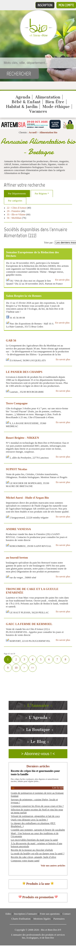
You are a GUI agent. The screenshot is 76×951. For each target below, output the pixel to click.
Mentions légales (42, 918)
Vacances (38, 111)
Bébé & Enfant (26, 101)
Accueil (33, 132)
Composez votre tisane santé (25, 860)
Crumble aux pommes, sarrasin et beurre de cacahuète (38, 829)
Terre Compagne (17, 403)
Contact (67, 913)
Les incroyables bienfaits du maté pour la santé (34, 840)
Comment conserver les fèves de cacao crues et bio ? (37, 806)
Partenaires (59, 918)
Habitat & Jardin (22, 106)
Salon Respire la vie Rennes (24, 295)
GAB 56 (11, 340)
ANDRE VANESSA (18, 529)
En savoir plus (62, 279)
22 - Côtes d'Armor (16, 207)
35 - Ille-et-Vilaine (16, 214)
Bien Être (54, 101)
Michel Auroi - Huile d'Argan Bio (27, 497)
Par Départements (17, 193)
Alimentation (47, 97)
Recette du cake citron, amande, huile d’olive (33, 857)
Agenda (22, 97)
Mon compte (66, 5)
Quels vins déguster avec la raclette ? (29, 819)
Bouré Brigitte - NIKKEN (22, 437)
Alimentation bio (48, 132)
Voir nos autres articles (53, 865)
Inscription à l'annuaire (25, 913)
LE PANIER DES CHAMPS (24, 371)
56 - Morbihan (14, 217)
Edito (8, 913)
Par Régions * (42, 193)
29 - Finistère (13, 211)
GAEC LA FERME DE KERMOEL (29, 624)
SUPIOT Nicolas (16, 469)
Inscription (45, 5)
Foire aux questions (50, 913)
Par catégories (15, 200)
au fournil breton (17, 557)
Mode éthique (56, 106)
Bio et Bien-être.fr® (51, 929)
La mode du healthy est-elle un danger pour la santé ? (37, 853)
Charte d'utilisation (20, 918)
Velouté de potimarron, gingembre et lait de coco (35, 816)
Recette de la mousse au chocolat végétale (32, 850)
